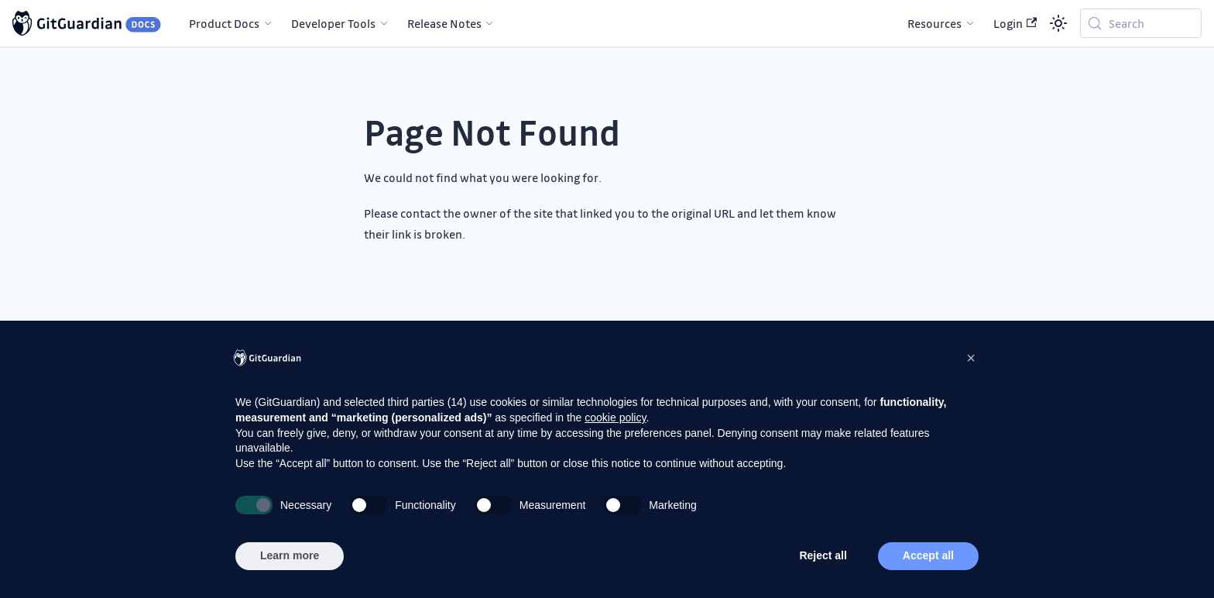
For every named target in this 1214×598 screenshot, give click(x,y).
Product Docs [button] (224, 23)
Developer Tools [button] (333, 23)
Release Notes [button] (444, 23)
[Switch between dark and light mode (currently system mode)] (1058, 23)
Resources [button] (934, 23)
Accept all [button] (928, 555)
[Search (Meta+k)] (1141, 23)
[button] (971, 357)
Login (1015, 23)
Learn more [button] (289, 555)
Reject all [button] (822, 555)
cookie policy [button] (615, 417)
